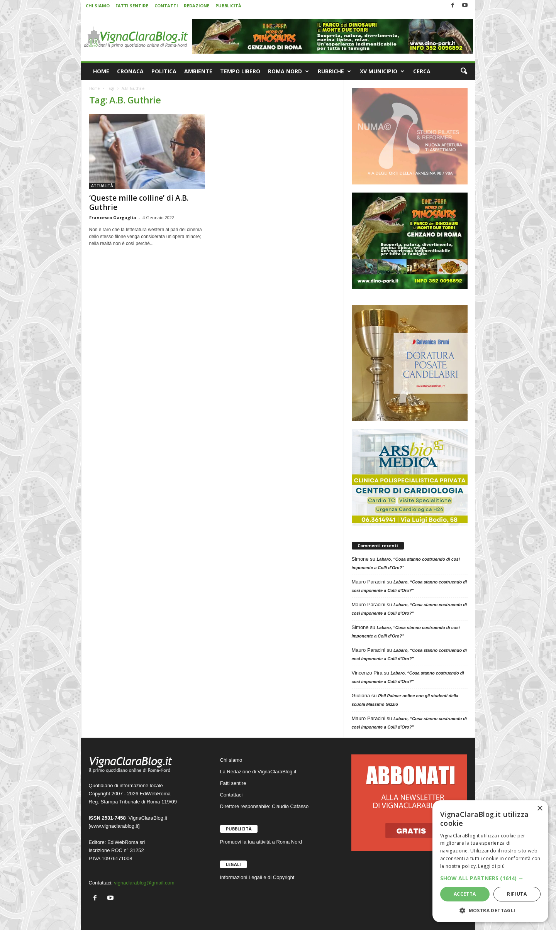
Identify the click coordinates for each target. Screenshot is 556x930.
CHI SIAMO (98, 5)
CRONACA (130, 71)
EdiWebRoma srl (126, 842)
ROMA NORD (288, 71)
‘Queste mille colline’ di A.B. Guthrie (138, 202)
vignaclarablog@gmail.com (144, 883)
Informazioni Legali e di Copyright (257, 877)
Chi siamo (231, 760)
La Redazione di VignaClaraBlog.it (258, 771)
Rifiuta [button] (517, 894)
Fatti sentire (233, 783)
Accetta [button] (465, 894)
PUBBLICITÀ (228, 5)
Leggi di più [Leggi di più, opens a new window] (491, 866)
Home (94, 88)
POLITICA (163, 71)
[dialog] (490, 861)
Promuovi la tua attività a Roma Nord (261, 842)
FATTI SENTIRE (131, 5)
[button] (463, 71)
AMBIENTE (198, 71)
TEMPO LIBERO (240, 71)
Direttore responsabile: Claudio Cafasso (264, 806)
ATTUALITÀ (102, 185)
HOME (101, 71)
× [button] (539, 809)
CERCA (422, 71)
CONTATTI (166, 5)
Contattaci (231, 795)
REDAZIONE (196, 5)
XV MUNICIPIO (382, 71)
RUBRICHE (334, 71)
